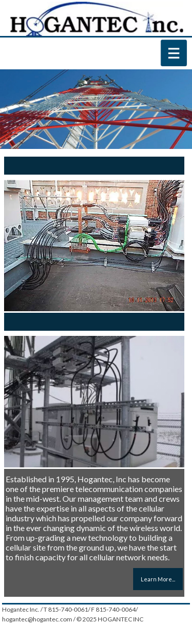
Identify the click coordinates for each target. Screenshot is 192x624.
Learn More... (158, 579)
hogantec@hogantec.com (37, 619)
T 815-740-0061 (66, 609)
